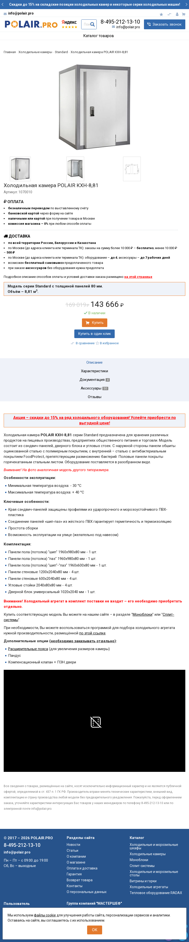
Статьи (72, 850)
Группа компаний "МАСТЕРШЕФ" (94, 903)
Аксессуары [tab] (94, 388)
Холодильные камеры (148, 854)
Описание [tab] (94, 362)
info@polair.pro (21, 13)
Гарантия (74, 874)
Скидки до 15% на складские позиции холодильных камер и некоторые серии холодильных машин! (94, 4)
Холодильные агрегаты (149, 887)
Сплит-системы (142, 865)
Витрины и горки (143, 881)
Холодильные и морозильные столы (154, 873)
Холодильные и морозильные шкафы (154, 846)
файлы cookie (45, 915)
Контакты (74, 886)
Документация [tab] (94, 380)
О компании (76, 856)
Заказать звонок (167, 24)
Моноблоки (142, 614)
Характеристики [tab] (94, 371)
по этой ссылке (92, 633)
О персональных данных (87, 892)
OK (94, 929)
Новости (73, 844)
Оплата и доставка (82, 868)
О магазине (76, 862)
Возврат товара (80, 880)
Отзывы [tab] (94, 397)
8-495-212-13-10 (120, 22)
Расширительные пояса (28, 649)
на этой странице (138, 277)
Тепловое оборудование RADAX (156, 893)
